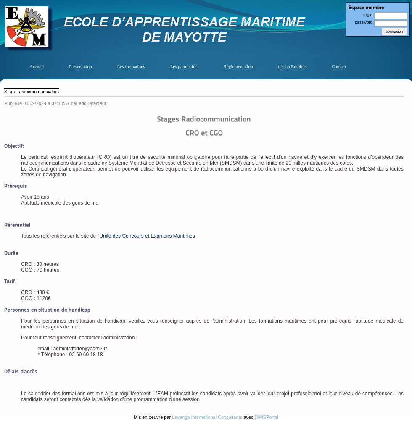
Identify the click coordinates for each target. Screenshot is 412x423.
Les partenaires (184, 66)
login (368, 14)
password (363, 22)
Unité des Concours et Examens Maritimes (147, 236)
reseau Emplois (292, 66)
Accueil (36, 66)
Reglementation (238, 66)
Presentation (80, 66)
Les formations (131, 66)
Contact (339, 66)
